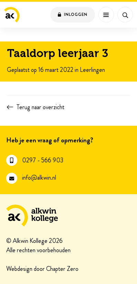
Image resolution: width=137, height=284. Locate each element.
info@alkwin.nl (39, 177)
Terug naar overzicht (40, 107)
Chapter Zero (62, 269)
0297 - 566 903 (42, 160)
